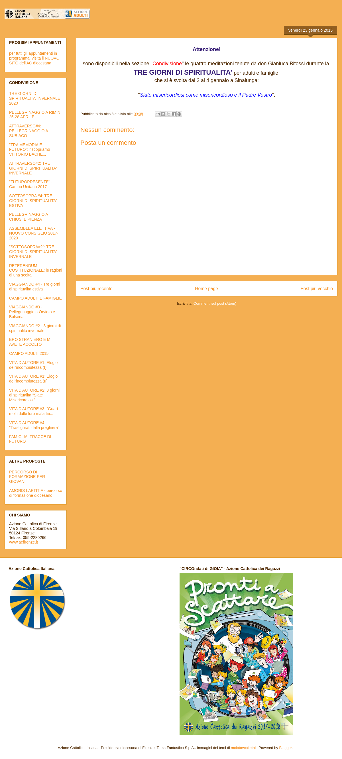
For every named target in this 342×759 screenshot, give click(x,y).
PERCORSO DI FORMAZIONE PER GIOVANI (27, 477)
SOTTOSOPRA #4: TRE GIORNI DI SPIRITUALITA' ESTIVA (33, 201)
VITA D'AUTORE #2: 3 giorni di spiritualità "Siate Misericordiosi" (34, 395)
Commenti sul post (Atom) (215, 303)
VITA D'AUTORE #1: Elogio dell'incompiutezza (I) (33, 365)
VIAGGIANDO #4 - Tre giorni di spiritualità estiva (34, 286)
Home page (206, 288)
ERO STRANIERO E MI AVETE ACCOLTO (30, 342)
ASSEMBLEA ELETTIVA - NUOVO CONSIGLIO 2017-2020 (33, 233)
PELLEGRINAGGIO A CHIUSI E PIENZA (28, 216)
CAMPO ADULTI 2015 (28, 353)
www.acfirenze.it (23, 542)
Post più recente (96, 288)
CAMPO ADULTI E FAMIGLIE (35, 298)
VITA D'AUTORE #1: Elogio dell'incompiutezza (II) (33, 378)
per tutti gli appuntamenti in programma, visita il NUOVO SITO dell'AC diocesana (34, 58)
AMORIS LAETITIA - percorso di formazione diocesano (35, 493)
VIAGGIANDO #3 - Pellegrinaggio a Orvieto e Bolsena (32, 312)
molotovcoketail (243, 748)
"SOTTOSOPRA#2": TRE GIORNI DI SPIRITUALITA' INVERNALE (33, 252)
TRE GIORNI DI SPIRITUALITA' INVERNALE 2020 (34, 98)
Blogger (285, 748)
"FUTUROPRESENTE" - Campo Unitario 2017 (30, 184)
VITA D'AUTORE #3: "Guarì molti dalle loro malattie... (33, 411)
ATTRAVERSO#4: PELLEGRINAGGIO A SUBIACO (28, 131)
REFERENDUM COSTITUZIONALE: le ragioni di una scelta (35, 270)
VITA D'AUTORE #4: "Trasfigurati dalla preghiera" (34, 425)
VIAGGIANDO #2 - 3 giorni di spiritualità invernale (35, 328)
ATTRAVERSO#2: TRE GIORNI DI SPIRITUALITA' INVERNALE (33, 168)
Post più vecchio (316, 288)
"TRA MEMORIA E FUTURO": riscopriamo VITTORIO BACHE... (29, 150)
